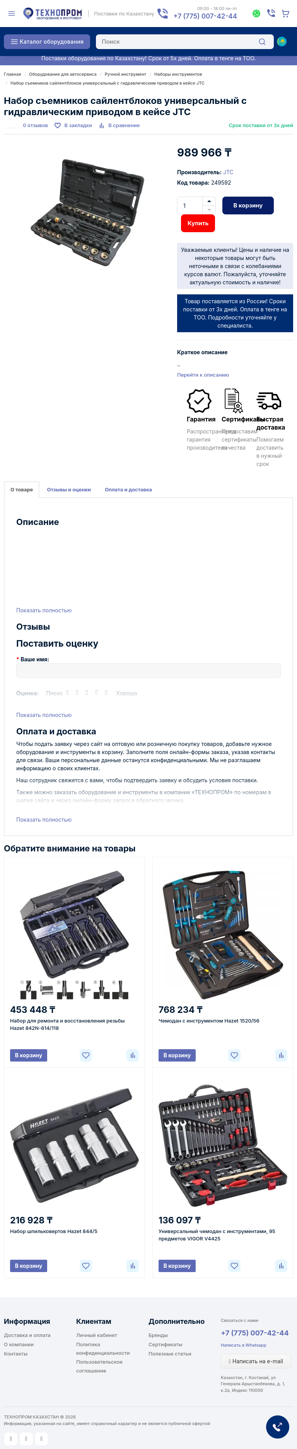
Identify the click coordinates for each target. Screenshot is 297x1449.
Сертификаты (165, 1344)
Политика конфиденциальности (103, 1348)
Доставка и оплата (27, 1335)
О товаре (21, 489)
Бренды (158, 1335)
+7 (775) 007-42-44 (255, 1333)
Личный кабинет (96, 1335)
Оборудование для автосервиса (62, 74)
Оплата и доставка (128, 489)
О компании (19, 1344)
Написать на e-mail (256, 1361)
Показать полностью (44, 610)
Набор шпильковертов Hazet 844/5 (53, 1231)
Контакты (15, 1353)
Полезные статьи (169, 1353)
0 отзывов (35, 125)
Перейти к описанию (203, 375)
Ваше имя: (34, 659)
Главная (12, 74)
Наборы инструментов (178, 74)
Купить (198, 223)
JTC (228, 172)
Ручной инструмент (125, 74)
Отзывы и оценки (69, 489)
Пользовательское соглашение (99, 1366)
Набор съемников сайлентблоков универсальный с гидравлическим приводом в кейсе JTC (107, 83)
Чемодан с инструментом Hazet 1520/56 (209, 1021)
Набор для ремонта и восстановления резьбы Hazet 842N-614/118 (67, 1024)
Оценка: (27, 693)
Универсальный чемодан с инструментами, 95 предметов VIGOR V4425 (217, 1235)
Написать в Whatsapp (243, 1345)
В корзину (248, 205)
